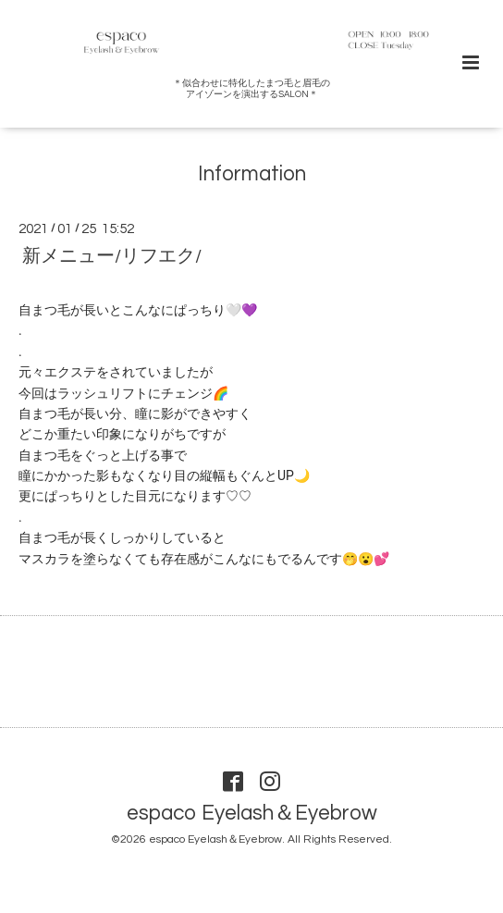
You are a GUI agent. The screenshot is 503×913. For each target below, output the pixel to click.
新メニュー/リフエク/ (112, 255)
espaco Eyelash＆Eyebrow (252, 813)
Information (252, 174)
